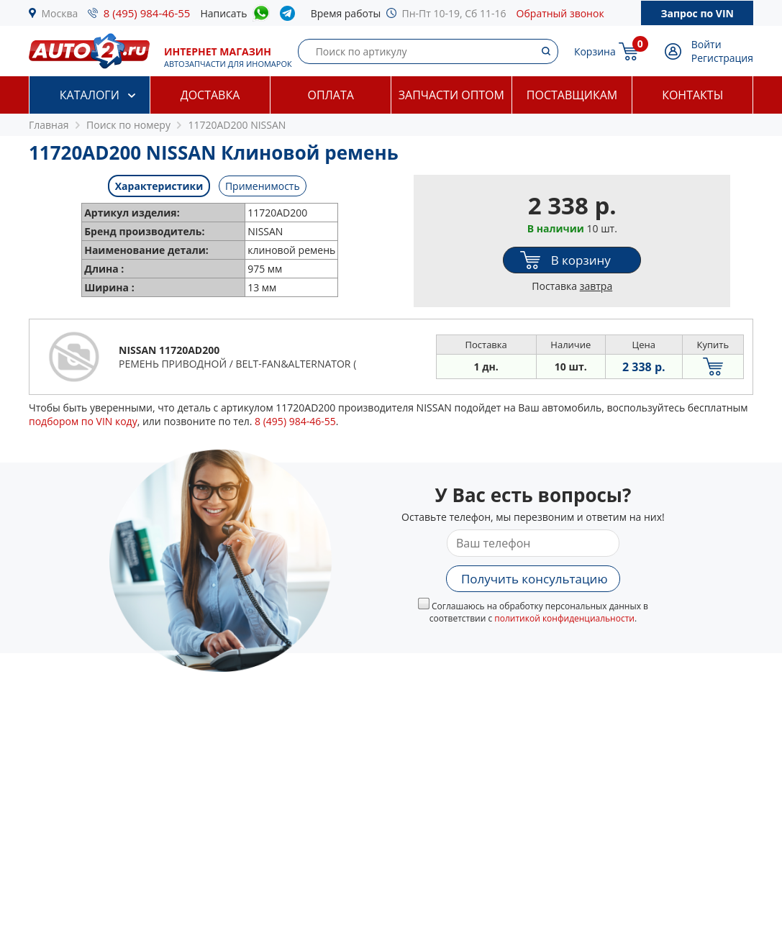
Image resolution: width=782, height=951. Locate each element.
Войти (706, 44)
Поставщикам (572, 95)
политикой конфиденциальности (564, 618)
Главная (49, 125)
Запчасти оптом (451, 95)
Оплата (330, 95)
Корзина (595, 51)
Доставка (210, 95)
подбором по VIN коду (83, 421)
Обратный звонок (560, 13)
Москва (60, 13)
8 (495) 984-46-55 (147, 13)
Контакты (692, 95)
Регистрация (722, 58)
